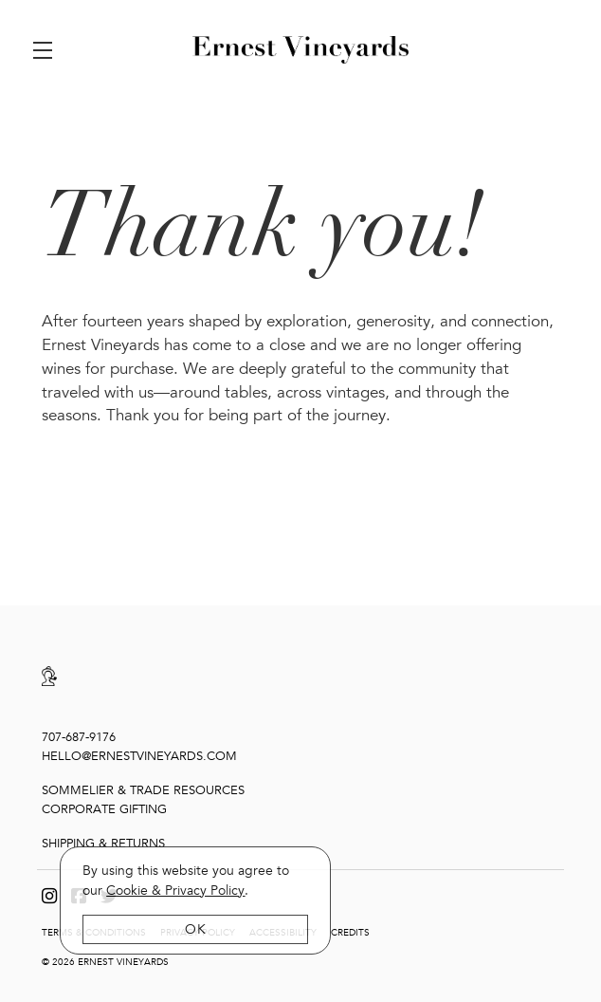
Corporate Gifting (104, 808)
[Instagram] (49, 894)
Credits (350, 931)
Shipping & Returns (103, 841)
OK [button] (195, 929)
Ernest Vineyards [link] (300, 50)
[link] (175, 890)
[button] (47, 50)
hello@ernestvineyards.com (139, 755)
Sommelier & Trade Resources (143, 789)
